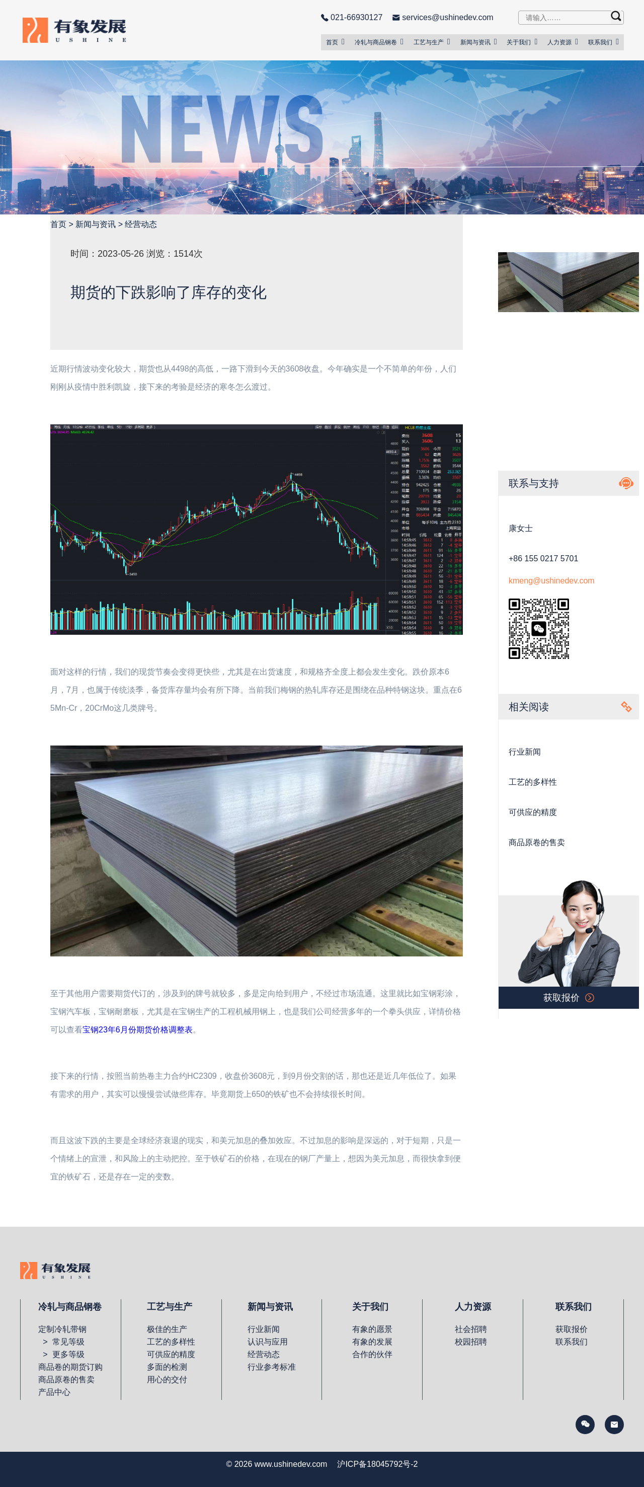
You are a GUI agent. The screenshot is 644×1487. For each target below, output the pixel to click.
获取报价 (571, 1329)
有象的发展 (372, 1341)
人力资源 (562, 42)
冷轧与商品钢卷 (379, 42)
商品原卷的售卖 (537, 842)
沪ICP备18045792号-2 (377, 1464)
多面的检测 (167, 1367)
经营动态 (141, 224)
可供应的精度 (533, 812)
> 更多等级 (61, 1354)
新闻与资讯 (478, 42)
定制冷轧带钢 (62, 1329)
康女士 (521, 528)
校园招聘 (471, 1341)
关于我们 (522, 42)
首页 (335, 42)
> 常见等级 (61, 1341)
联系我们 (603, 42)
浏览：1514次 (174, 254)
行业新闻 (525, 752)
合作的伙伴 (372, 1354)
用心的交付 (167, 1379)
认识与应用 (268, 1341)
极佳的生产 (167, 1329)
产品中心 (54, 1392)
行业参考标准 (272, 1367)
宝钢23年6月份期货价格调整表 (138, 1029)
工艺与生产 (432, 42)
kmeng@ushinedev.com (552, 580)
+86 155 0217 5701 (543, 558)
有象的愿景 (372, 1329)
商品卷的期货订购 (70, 1367)
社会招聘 (471, 1329)
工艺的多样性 (533, 782)
